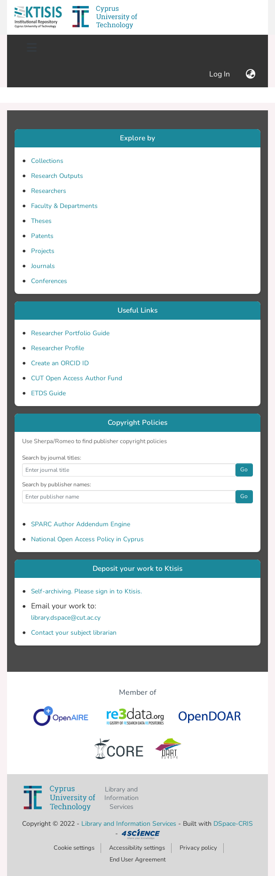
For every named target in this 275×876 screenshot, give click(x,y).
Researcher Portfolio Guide (70, 333)
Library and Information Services (129, 823)
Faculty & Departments (64, 205)
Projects (43, 250)
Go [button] (244, 469)
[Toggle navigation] (31, 48)
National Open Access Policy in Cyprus (87, 539)
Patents (42, 235)
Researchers (48, 190)
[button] (38, 17)
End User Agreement (137, 859)
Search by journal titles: (51, 457)
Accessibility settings (137, 848)
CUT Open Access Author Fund (76, 378)
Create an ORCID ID (60, 363)
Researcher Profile (57, 348)
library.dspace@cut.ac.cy (66, 617)
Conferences (49, 281)
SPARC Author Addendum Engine (80, 524)
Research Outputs (57, 175)
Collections (47, 160)
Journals (43, 265)
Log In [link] (220, 74)
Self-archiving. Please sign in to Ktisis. (86, 591)
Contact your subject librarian (74, 632)
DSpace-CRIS (233, 823)
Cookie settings (74, 848)
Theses (41, 220)
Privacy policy (198, 848)
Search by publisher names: (56, 484)
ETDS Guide (48, 393)
